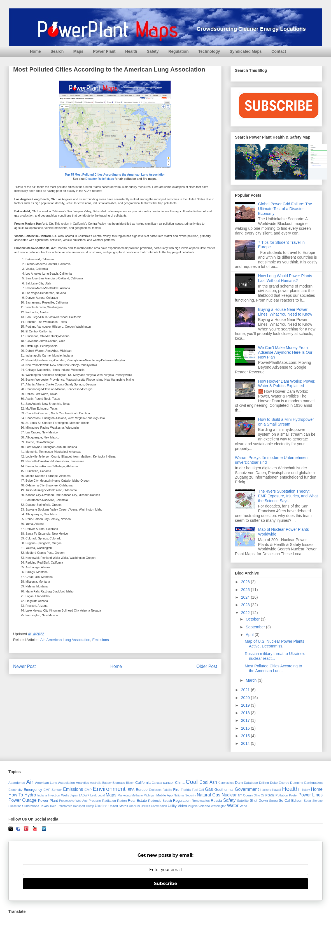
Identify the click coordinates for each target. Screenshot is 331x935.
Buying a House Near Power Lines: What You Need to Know (285, 311)
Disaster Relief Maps (99, 178)
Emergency (33, 789)
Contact (278, 51)
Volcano (204, 806)
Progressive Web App (73, 800)
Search (57, 51)
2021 (246, 690)
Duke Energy (279, 782)
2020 (246, 697)
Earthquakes (313, 782)
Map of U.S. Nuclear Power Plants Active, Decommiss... (274, 643)
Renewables (200, 800)
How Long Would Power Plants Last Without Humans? (285, 278)
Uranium (134, 806)
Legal (101, 795)
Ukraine (101, 806)
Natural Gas (208, 794)
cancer (168, 782)
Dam (239, 782)
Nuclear (229, 794)
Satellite (243, 800)
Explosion (155, 789)
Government (247, 789)
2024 (246, 597)
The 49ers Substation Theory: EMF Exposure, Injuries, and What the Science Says (288, 496)
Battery (106, 782)
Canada (157, 782)
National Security (185, 795)
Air (42, 640)
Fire (176, 789)
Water (233, 805)
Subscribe (14, 806)
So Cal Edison (290, 800)
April (250, 634)
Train (53, 806)
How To (15, 794)
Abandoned (16, 782)
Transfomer (64, 806)
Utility (172, 806)
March (252, 680)
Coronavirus (226, 782)
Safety (152, 51)
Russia (216, 800)
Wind (243, 806)
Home (35, 51)
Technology (209, 51)
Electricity (15, 789)
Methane (137, 795)
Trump (90, 806)
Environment (109, 788)
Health (131, 51)
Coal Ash (208, 782)
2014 (246, 743)
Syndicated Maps (246, 51)
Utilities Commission (154, 806)
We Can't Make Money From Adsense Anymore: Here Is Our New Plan (285, 352)
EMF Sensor (52, 789)
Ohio (257, 795)
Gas (209, 789)
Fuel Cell (198, 789)
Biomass (119, 782)
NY (240, 795)
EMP (88, 789)
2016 (246, 728)
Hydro (30, 794)
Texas (44, 806)
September (256, 627)
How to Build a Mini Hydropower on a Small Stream (286, 421)
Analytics (82, 782)
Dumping (296, 782)
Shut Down (259, 800)
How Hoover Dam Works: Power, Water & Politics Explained (286, 383)
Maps (78, 51)
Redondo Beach (160, 800)
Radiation (109, 800)
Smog (273, 800)
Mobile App (164, 795)
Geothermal (224, 789)
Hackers (265, 789)
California (143, 782)
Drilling (264, 782)
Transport (79, 806)
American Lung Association (68, 640)
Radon (122, 800)
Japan (74, 795)
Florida (186, 789)
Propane (94, 800)
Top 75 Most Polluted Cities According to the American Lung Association (115, 174)
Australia (95, 782)
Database (251, 782)
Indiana (42, 795)
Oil (262, 795)
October (253, 619)
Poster (293, 795)
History (305, 789)
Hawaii (276, 789)
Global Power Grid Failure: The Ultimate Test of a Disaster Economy (285, 209)
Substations (30, 806)
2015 (246, 736)
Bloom (130, 782)
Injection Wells (58, 795)
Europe (142, 789)
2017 (246, 720)
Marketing (124, 795)
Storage (318, 800)
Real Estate (137, 800)
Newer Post (24, 666)
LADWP (84, 795)
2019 (246, 705)
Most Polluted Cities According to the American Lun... (273, 668)
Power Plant (104, 51)
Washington (218, 806)
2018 (246, 713)
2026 (246, 582)
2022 (246, 612)
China (180, 782)
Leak (93, 795)
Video (182, 806)
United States (118, 806)
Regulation (178, 51)
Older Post (206, 666)
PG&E (269, 795)
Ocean (248, 795)
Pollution (282, 795)
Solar (307, 800)
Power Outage (22, 800)
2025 (246, 589)
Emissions (100, 640)
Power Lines (311, 794)
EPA (130, 789)
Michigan (149, 795)
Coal (192, 781)
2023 (246, 605)
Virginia (192, 806)
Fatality (167, 789)
